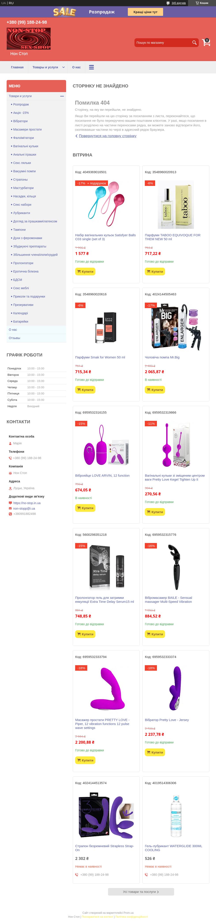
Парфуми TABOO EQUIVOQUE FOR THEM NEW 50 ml (172, 237)
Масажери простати (27, 129)
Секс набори (22, 204)
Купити (87, 271)
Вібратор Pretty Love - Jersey (167, 720)
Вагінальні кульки (25, 146)
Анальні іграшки (24, 154)
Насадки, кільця (24, 196)
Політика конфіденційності (131, 916)
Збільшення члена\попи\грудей (35, 254)
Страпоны (20, 179)
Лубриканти (21, 213)
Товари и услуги (20, 96)
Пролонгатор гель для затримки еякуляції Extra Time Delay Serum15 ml (104, 599)
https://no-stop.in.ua (27, 503)
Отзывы (14, 338)
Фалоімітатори (23, 138)
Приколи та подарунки (29, 296)
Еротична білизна (26, 271)
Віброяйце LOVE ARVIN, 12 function (102, 475)
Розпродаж (21, 104)
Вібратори (20, 121)
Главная (17, 67)
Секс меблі (21, 288)
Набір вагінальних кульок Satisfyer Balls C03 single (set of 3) (105, 237)
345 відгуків (179, 3)
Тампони (19, 229)
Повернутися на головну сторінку (107, 136)
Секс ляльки (22, 163)
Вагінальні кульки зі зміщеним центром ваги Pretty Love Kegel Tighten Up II (175, 477)
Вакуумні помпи (24, 171)
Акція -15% (21, 112)
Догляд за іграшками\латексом (35, 221)
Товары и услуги (45, 67)
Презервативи (23, 305)
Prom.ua (129, 912)
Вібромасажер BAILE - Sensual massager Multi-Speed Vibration (168, 599)
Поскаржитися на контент (97, 916)
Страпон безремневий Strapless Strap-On (104, 848)
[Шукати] (194, 42)
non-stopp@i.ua (24, 508)
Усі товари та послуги (139, 892)
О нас (76, 67)
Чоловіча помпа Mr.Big (162, 357)
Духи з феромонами (27, 238)
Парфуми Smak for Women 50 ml (100, 357)
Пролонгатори (23, 263)
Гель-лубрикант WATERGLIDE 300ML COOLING (173, 848)
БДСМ (17, 280)
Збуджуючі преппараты (29, 246)
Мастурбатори (23, 188)
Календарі (20, 313)
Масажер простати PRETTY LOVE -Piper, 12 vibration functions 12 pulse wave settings (102, 724)
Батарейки (20, 321)
